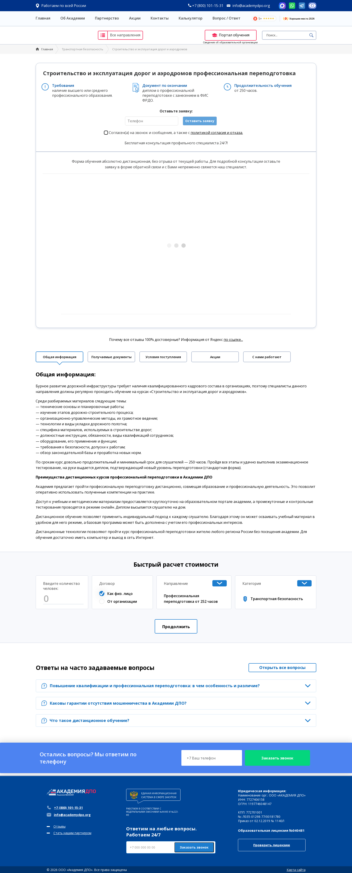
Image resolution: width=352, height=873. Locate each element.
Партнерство (107, 18)
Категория (251, 583)
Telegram (302, 5)
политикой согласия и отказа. (217, 132)
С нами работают (267, 357)
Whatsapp (292, 5)
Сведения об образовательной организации (230, 42)
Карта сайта (296, 870)
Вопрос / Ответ (226, 18)
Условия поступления (163, 357)
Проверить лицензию (271, 845)
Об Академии (72, 18)
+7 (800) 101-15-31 (205, 5)
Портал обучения (230, 35)
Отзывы (59, 826)
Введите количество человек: (61, 586)
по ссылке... (233, 339)
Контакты (160, 18)
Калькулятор (190, 18)
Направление (176, 583)
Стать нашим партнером (72, 833)
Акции (135, 18)
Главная (43, 18)
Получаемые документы (111, 357)
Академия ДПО (62, 35)
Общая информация (59, 357)
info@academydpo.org (251, 5)
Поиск (311, 35)
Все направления (119, 35)
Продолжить (176, 626)
